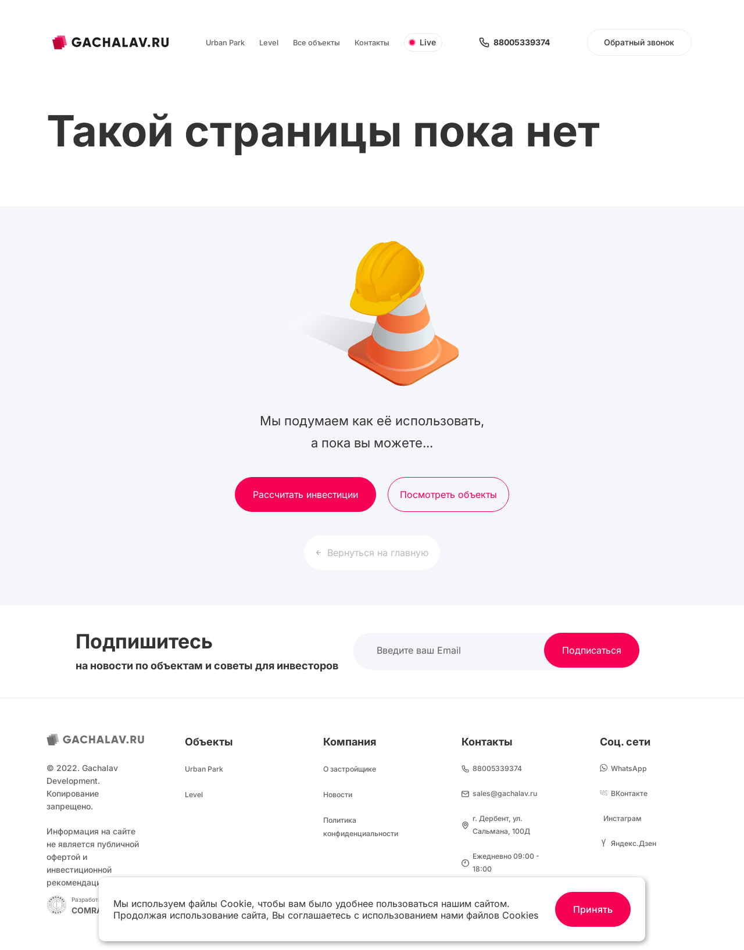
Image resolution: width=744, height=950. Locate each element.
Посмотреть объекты (448, 494)
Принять (593, 909)
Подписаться (591, 650)
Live (422, 42)
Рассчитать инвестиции (305, 494)
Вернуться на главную (372, 552)
